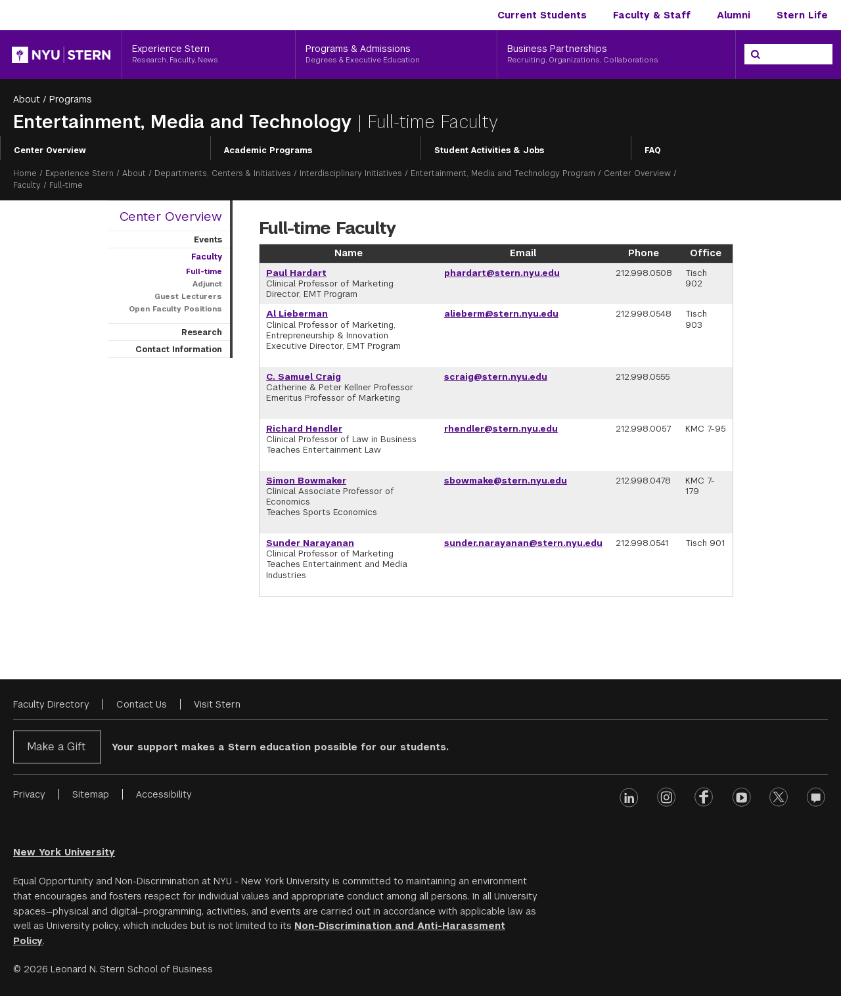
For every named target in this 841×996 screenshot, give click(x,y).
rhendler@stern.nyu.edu (501, 428)
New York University (64, 852)
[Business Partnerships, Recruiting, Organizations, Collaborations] (616, 54)
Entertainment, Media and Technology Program (503, 173)
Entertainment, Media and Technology (185, 121)
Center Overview (50, 150)
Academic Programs (268, 150)
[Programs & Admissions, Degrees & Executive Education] (396, 54)
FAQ (653, 150)
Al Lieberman (297, 313)
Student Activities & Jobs (489, 150)
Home (25, 173)
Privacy (29, 794)
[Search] (755, 54)
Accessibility (164, 794)
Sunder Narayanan (310, 543)
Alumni (733, 15)
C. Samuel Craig (303, 376)
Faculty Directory (51, 704)
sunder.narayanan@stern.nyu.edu (523, 543)
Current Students (542, 15)
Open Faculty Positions (175, 308)
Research (201, 332)
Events (208, 240)
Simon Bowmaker (306, 480)
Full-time (204, 271)
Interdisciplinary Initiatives (351, 173)
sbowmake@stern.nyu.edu (505, 480)
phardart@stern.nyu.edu (502, 273)
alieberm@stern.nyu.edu (501, 313)
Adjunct (207, 283)
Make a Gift (56, 747)
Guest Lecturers (188, 296)
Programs (70, 99)
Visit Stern (217, 704)
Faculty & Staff (652, 15)
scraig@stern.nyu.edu (495, 376)
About (26, 99)
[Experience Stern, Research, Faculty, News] (208, 54)
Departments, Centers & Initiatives (222, 173)
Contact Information (178, 349)
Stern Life (802, 15)
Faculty (27, 185)
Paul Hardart (296, 273)
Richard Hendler (304, 428)
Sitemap (90, 794)
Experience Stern (79, 173)
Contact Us (141, 704)
